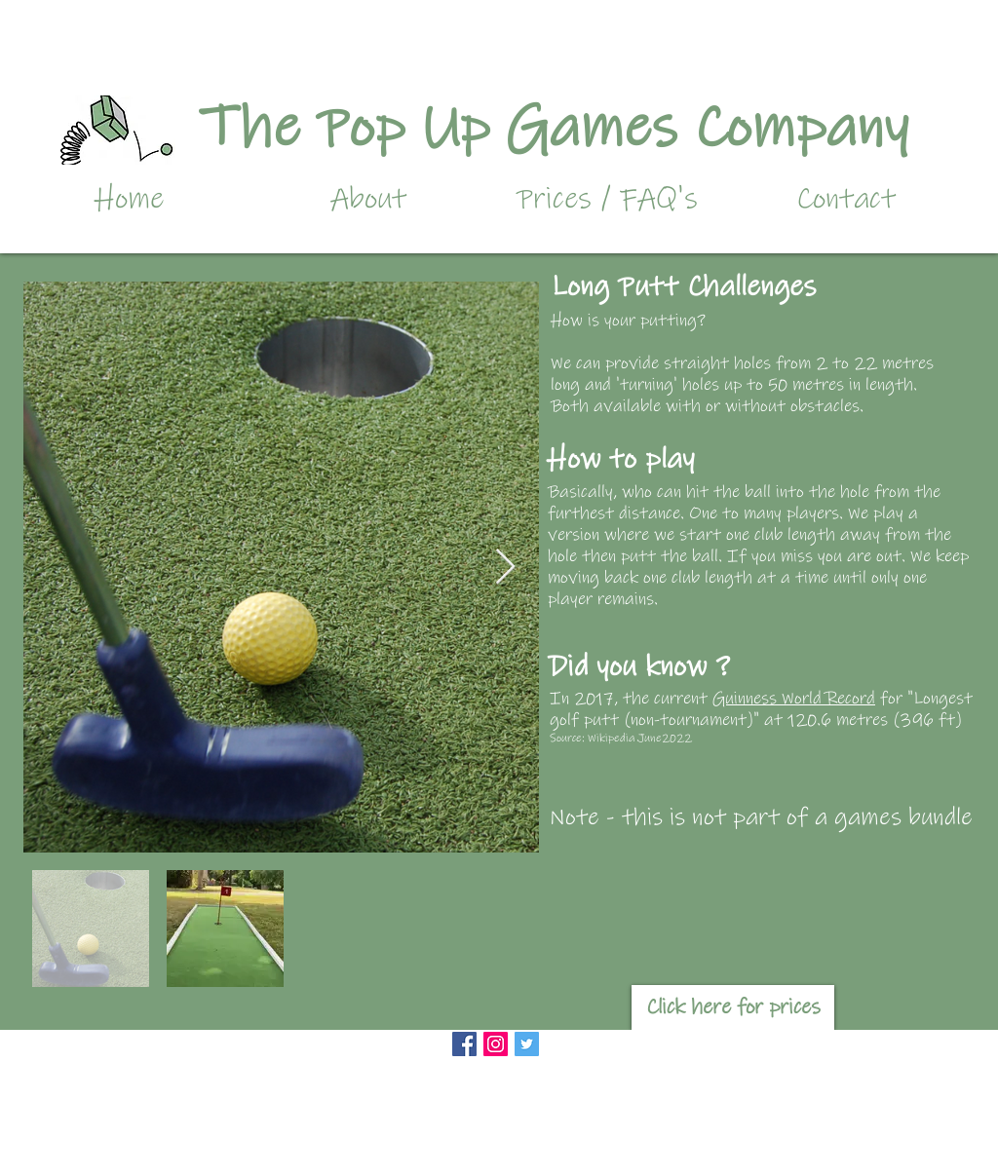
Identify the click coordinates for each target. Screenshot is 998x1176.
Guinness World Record (793, 698)
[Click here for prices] (733, 1007)
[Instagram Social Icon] (495, 1044)
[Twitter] (527, 1044)
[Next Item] (505, 568)
